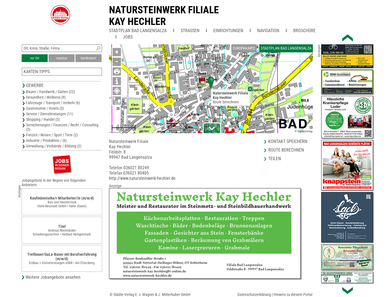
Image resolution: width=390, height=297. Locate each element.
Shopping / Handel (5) (43, 119)
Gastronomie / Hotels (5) (45, 108)
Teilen (274, 158)
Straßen (190, 30)
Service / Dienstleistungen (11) (49, 114)
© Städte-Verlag (303, 131)
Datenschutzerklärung (254, 294)
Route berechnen (226, 102)
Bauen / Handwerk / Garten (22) (50, 91)
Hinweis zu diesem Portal (292, 294)
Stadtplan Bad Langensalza (138, 30)
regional (61, 58)
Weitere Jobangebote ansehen (53, 277)
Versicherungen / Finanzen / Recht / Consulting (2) (62, 127)
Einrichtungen (228, 30)
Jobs (128, 37)
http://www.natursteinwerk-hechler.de (142, 178)
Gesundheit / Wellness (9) (45, 97)
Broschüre (304, 30)
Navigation (268, 30)
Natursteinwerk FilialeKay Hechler (164, 15)
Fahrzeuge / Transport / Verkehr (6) (53, 103)
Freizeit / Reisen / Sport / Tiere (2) (52, 135)
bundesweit (88, 58)
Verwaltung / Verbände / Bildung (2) (53, 146)
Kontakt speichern (287, 141)
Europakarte (244, 48)
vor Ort (34, 58)
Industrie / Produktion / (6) (46, 140)
